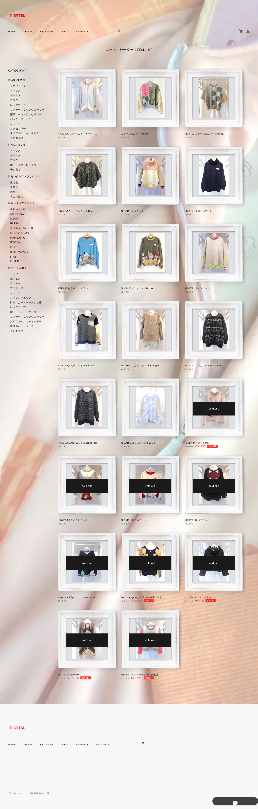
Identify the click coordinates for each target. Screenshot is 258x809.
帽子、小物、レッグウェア (26, 164)
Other (14, 261)
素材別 (14, 187)
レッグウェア (18, 104)
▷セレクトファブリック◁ (24, 176)
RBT (12, 247)
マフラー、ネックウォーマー (27, 109)
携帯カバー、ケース (22, 326)
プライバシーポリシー (18, 793)
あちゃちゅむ (18, 209)
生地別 (14, 182)
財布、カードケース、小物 (26, 302)
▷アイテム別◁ (17, 267)
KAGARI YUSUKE (20, 232)
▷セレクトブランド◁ (21, 203)
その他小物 (16, 138)
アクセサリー (18, 128)
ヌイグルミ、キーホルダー (26, 133)
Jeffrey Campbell (21, 228)
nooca (15, 242)
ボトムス (15, 95)
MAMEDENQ (17, 237)
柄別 (12, 191)
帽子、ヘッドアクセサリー (26, 114)
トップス (15, 90)
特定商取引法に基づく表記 (46, 793)
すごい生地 (16, 196)
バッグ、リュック (20, 119)
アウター (15, 100)
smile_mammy (19, 251)
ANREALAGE (17, 213)
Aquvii (14, 218)
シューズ (15, 123)
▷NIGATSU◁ (16, 144)
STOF (13, 256)
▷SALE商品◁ (16, 79)
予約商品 (15, 169)
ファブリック (18, 85)
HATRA (14, 223)
